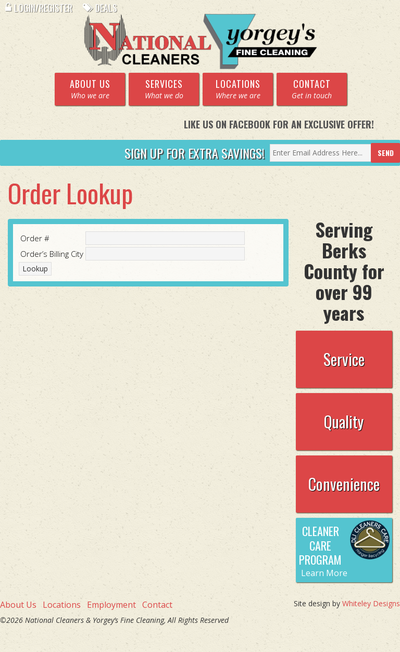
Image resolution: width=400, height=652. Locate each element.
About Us (18, 604)
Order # (34, 238)
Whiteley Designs (371, 603)
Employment (111, 604)
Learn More (324, 573)
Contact (157, 604)
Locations (62, 604)
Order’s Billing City (51, 254)
